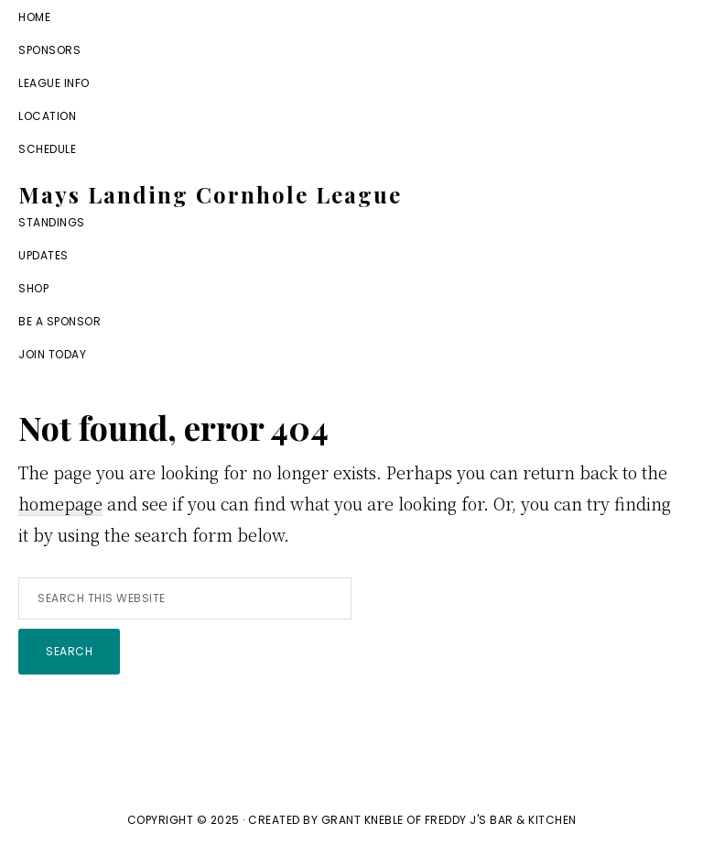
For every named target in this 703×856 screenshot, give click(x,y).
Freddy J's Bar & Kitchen (501, 820)
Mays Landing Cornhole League (210, 194)
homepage (60, 503)
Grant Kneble (362, 820)
